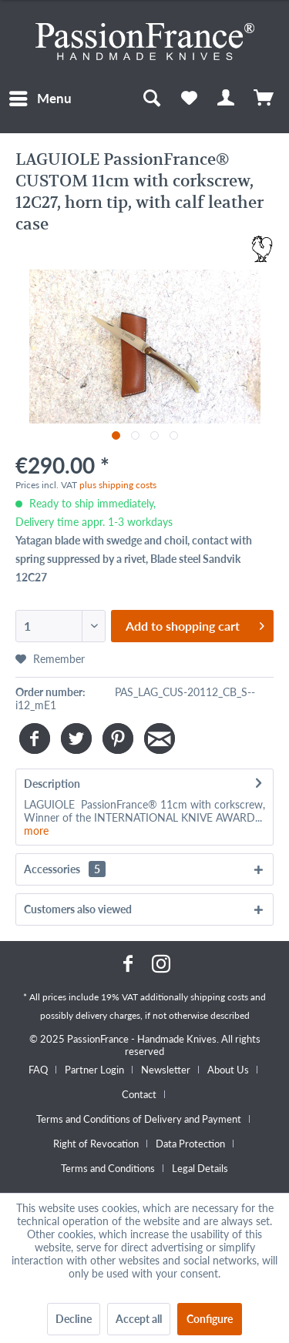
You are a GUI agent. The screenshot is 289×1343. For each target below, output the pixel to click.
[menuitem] (39, 98)
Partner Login (94, 1069)
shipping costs (219, 997)
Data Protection (190, 1143)
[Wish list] (188, 98)
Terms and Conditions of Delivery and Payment (138, 1119)
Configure (210, 1318)
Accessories (65, 869)
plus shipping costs (117, 485)
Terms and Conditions (108, 1168)
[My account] (226, 98)
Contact (139, 1094)
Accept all (139, 1318)
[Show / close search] (151, 98)
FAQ (38, 1069)
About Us (228, 1069)
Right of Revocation (96, 1143)
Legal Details (200, 1168)
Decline (73, 1318)
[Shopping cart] (264, 98)
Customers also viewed (78, 909)
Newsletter (165, 1069)
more (36, 830)
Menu (40, 96)
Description (52, 783)
